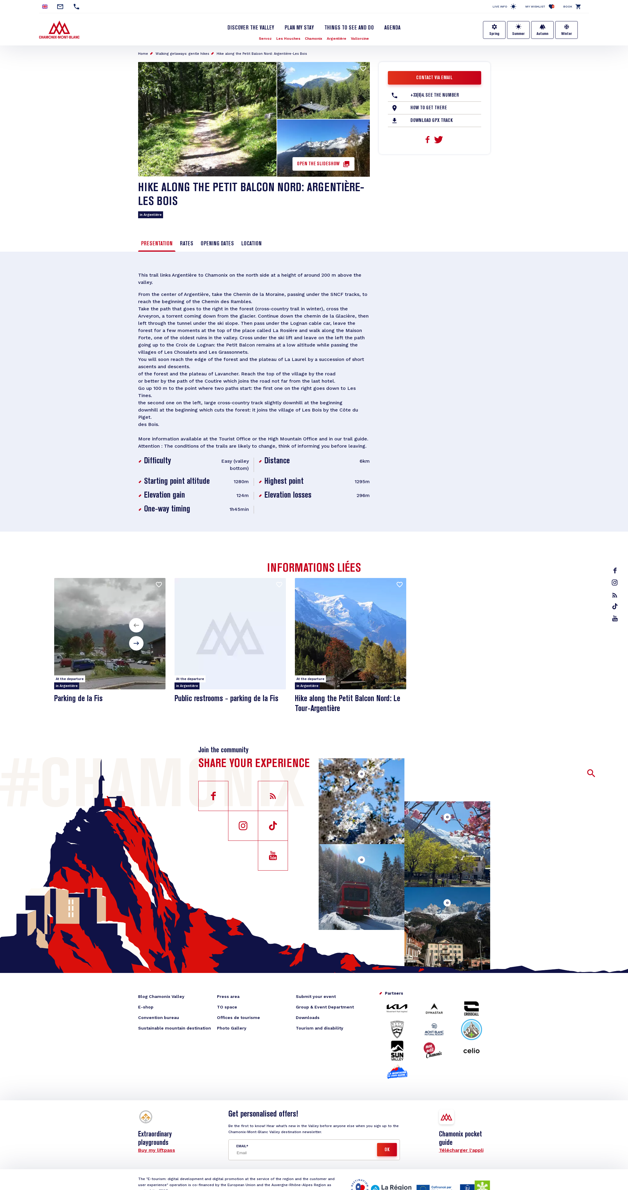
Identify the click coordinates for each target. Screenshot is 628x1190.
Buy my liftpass (156, 1150)
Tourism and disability (319, 1028)
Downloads (308, 1017)
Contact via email (434, 78)
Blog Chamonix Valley (161, 996)
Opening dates (217, 243)
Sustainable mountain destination (174, 1028)
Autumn (542, 34)
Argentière (336, 38)
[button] (136, 625)
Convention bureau (158, 1017)
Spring (494, 34)
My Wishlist (539, 6)
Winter (566, 34)
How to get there (428, 108)
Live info (500, 6)
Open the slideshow (318, 164)
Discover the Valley (250, 28)
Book (567, 6)
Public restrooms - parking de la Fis (226, 699)
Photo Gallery (231, 1028)
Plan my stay (299, 28)
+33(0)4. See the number (434, 95)
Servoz (265, 38)
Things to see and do (349, 28)
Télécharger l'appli (461, 1150)
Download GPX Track (431, 121)
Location (251, 243)
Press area (228, 996)
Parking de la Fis (78, 699)
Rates (186, 243)
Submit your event (316, 996)
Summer (518, 34)
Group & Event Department (325, 1007)
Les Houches (288, 38)
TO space (227, 1007)
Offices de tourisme (238, 1017)
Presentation (156, 243)
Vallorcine (360, 38)
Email (241, 1146)
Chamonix (313, 38)
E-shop (145, 1007)
